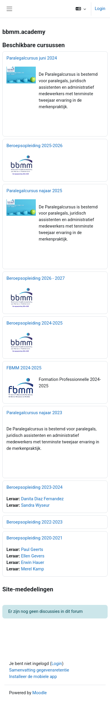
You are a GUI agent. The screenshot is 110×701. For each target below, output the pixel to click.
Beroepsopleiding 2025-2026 (34, 145)
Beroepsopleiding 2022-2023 (34, 522)
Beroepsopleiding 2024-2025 (34, 323)
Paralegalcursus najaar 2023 (34, 412)
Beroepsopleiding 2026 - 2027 (35, 278)
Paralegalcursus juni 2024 (31, 58)
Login (100, 8)
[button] (81, 9)
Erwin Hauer (32, 562)
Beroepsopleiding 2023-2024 (34, 487)
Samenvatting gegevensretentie (39, 670)
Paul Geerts (32, 549)
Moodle (39, 692)
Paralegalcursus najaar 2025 (34, 190)
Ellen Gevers (33, 556)
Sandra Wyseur (35, 505)
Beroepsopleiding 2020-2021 (34, 538)
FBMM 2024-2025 (23, 368)
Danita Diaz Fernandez (42, 498)
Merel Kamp (32, 569)
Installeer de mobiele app (33, 676)
